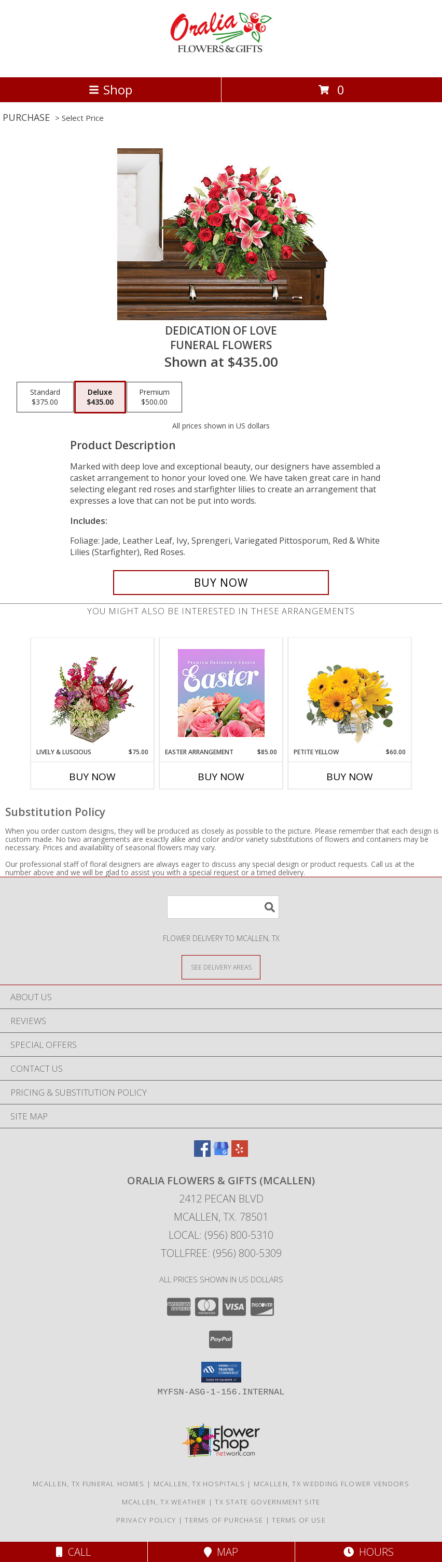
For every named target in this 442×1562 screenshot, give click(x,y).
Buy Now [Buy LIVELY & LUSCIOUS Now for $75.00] (92, 776)
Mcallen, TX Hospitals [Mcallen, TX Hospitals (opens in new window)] (199, 1483)
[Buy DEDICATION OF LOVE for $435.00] (221, 582)
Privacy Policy (146, 1520)
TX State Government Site (267, 1501)
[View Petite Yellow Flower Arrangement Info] (350, 692)
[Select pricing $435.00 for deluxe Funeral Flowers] (100, 397)
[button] (221, 1372)
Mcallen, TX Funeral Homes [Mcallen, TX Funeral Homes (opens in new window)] (89, 1483)
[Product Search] (223, 907)
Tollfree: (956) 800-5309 (221, 1253)
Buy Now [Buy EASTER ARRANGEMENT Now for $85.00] (221, 776)
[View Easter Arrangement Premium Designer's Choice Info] (221, 692)
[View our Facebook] (202, 1153)
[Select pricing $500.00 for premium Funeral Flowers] (154, 397)
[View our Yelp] (239, 1153)
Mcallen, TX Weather (164, 1501)
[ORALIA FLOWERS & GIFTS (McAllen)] (221, 62)
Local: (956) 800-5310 (221, 1235)
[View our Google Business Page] (221, 1153)
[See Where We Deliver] (221, 967)
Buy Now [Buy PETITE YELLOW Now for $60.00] (349, 776)
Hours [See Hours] (368, 1552)
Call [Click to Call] (73, 1552)
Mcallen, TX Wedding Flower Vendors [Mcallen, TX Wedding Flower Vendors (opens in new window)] (331, 1483)
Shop (110, 89)
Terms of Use (299, 1520)
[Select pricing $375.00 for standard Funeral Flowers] (45, 397)
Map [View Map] (221, 1552)
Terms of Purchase (224, 1520)
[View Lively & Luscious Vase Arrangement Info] (92, 692)
